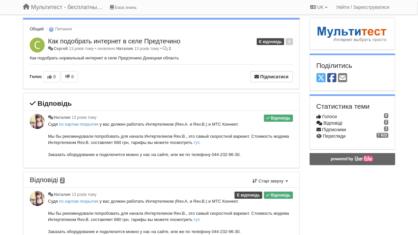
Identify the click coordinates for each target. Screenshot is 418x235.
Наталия (124, 48)
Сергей (61, 48)
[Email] (342, 78)
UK (319, 7)
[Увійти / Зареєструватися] (362, 7)
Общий (37, 28)
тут (196, 142)
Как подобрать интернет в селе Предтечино (114, 41)
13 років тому (84, 117)
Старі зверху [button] (270, 181)
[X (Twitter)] (321, 78)
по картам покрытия (79, 124)
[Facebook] (331, 78)
